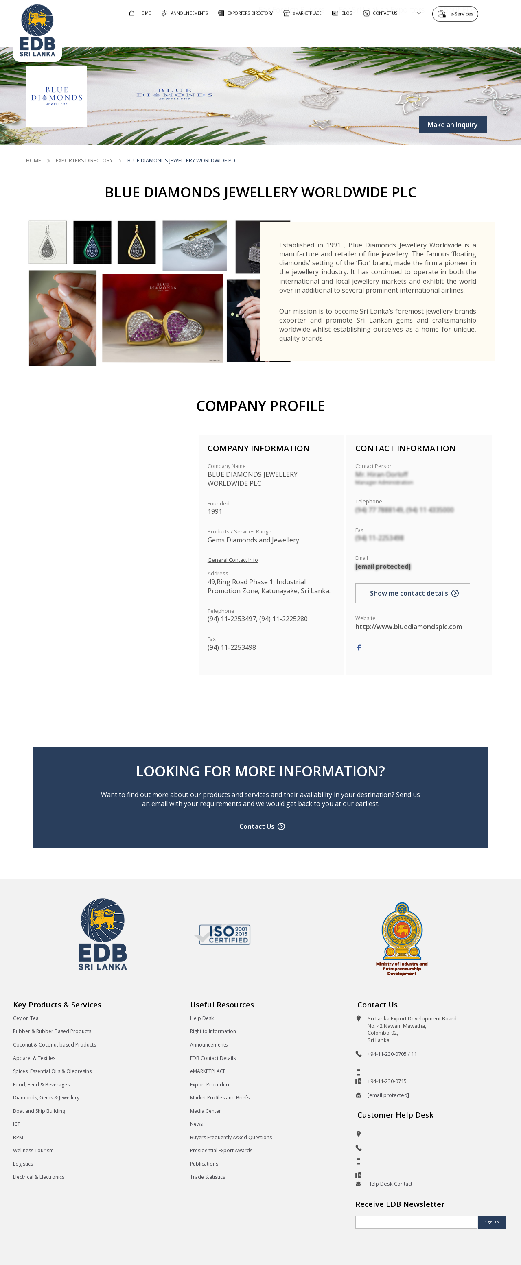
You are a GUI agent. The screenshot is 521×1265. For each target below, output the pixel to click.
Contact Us (256, 826)
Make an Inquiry (453, 124)
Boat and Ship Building (39, 1111)
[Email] (416, 1222)
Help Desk (202, 1018)
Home (33, 160)
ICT (16, 1124)
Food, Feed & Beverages (41, 1084)
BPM (18, 1137)
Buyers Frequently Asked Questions (231, 1137)
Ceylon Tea (26, 1018)
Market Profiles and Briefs (220, 1097)
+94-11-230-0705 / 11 (392, 1053)
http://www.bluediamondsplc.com (408, 626)
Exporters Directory (84, 160)
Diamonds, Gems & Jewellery (46, 1097)
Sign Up (492, 1222)
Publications (204, 1163)
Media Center (205, 1111)
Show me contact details (409, 593)
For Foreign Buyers (268, 33)
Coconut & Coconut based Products (54, 1044)
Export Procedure (210, 1084)
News (196, 1124)
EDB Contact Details (213, 1058)
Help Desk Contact (390, 1183)
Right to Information (213, 1031)
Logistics (23, 1163)
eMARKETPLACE (207, 1071)
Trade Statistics (207, 1176)
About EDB (435, 33)
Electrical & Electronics (38, 1176)
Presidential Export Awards (221, 1150)
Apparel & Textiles (34, 1058)
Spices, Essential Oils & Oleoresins (52, 1071)
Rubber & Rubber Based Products (52, 1031)
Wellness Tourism (33, 1150)
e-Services (463, 13)
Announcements (209, 1044)
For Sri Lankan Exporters (358, 33)
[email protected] (383, 566)
